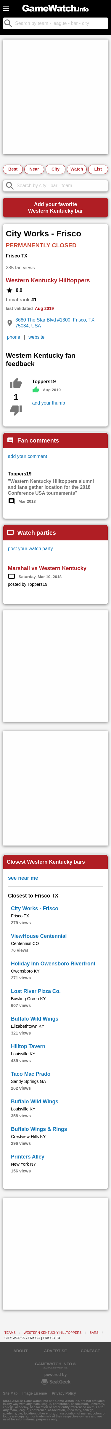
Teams (10, 1332)
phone (13, 337)
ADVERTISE (55, 1351)
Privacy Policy (64, 1393)
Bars (94, 1332)
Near (34, 169)
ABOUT (20, 1351)
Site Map (10, 1393)
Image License (34, 1393)
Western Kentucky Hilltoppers (48, 280)
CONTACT (90, 1351)
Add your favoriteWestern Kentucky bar (55, 207)
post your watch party (30, 548)
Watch (76, 169)
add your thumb (48, 402)
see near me (23, 878)
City (55, 169)
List (98, 169)
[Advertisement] (55, 96)
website (36, 337)
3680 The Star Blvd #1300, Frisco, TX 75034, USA (54, 322)
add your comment (27, 456)
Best (12, 169)
